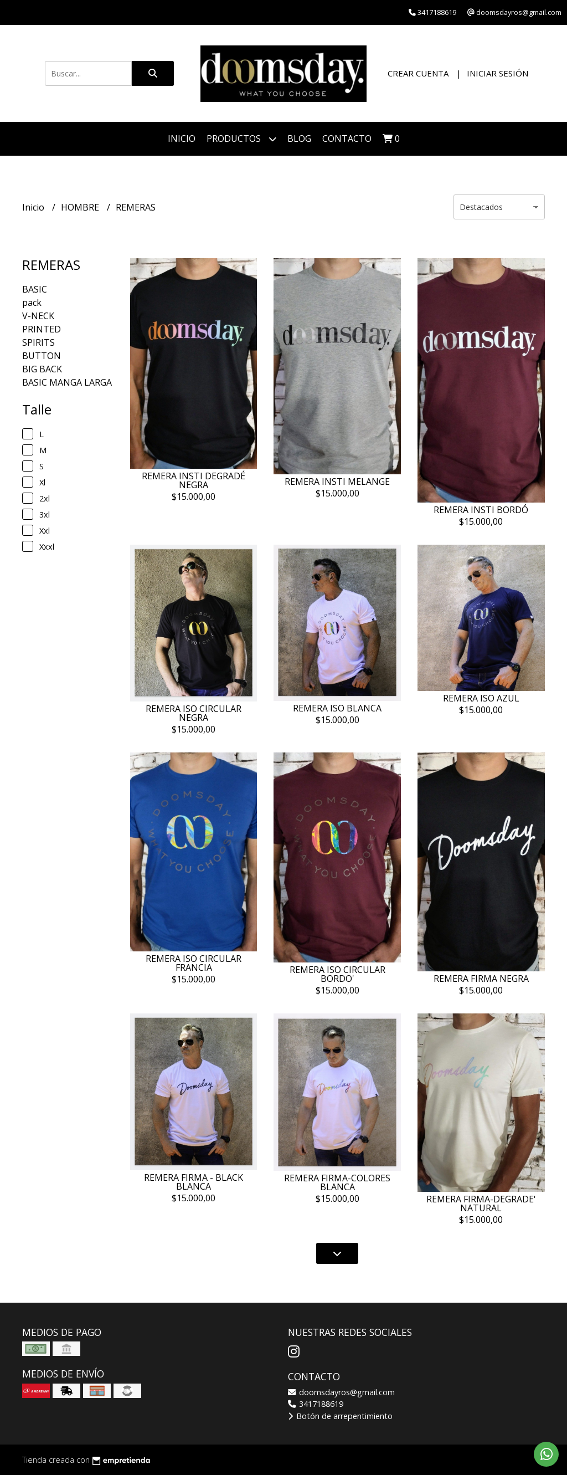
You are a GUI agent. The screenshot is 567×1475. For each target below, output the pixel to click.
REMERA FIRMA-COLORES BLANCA (337, 1182)
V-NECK (38, 316)
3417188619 (315, 1404)
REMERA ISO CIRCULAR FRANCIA (193, 963)
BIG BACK (42, 369)
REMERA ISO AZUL (481, 698)
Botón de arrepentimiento (340, 1416)
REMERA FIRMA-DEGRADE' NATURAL (481, 1203)
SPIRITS (38, 342)
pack (32, 302)
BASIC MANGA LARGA (67, 382)
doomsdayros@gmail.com (341, 1392)
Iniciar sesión (497, 73)
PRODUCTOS (241, 139)
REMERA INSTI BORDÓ (481, 510)
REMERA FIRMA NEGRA (481, 978)
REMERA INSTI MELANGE (337, 481)
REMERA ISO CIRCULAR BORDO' (337, 974)
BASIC (34, 289)
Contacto (347, 138)
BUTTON (41, 356)
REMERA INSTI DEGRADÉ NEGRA (193, 480)
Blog (299, 138)
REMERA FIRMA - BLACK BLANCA (193, 1181)
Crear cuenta (418, 73)
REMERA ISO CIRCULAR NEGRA (193, 713)
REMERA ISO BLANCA (337, 708)
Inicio (181, 138)
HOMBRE (81, 207)
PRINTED (41, 329)
